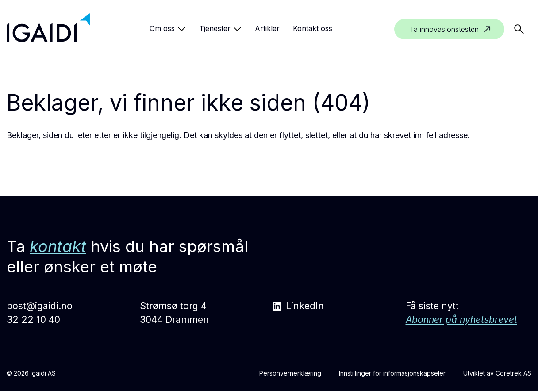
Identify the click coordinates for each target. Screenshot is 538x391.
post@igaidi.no (40, 305)
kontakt (58, 246)
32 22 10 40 (33, 319)
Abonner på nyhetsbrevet (461, 319)
